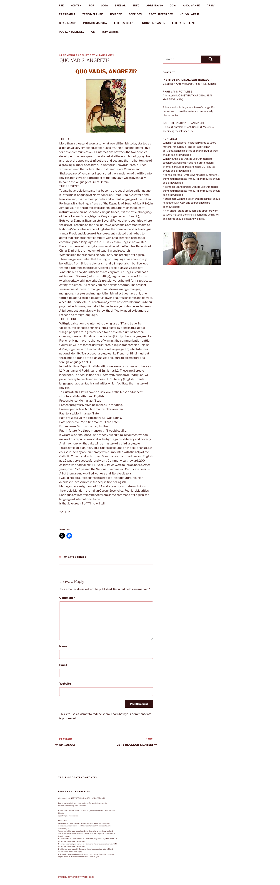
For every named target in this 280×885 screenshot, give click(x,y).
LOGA (104, 5)
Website (65, 683)
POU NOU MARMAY (95, 22)
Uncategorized (75, 557)
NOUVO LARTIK (189, 14)
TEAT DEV (116, 14)
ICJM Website (110, 31)
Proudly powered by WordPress (76, 876)
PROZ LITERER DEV (161, 14)
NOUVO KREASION (153, 22)
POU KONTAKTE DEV (71, 31)
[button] (192, 248)
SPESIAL (120, 5)
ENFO (135, 5)
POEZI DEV (135, 14)
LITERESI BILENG (124, 22)
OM (93, 31)
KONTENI (76, 5)
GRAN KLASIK (67, 22)
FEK (61, 5)
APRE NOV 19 (154, 5)
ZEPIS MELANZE (92, 14)
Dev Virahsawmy (102, 55)
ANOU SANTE (191, 5)
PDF (91, 5)
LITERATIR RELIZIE (183, 22)
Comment (67, 597)
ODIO (173, 5)
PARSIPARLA (67, 14)
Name (63, 646)
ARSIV (210, 5)
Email (63, 665)
